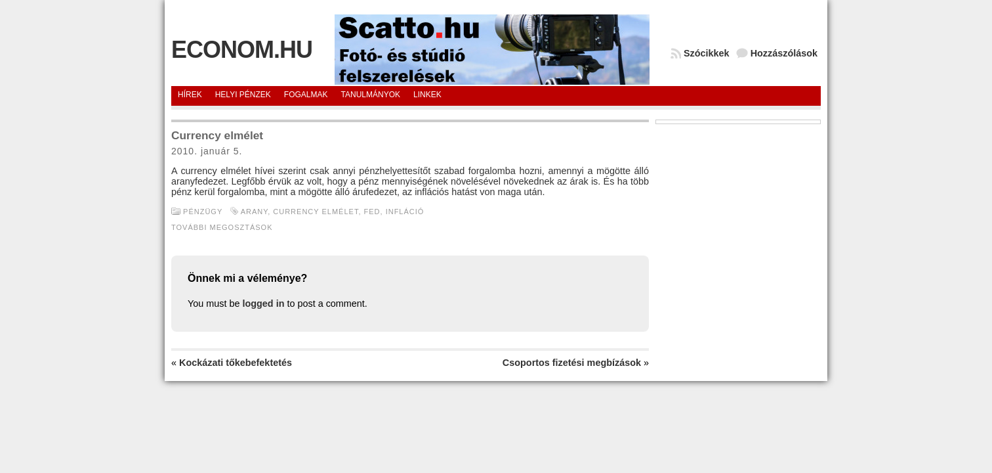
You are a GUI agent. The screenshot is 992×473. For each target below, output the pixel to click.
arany (254, 211)
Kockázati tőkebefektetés (235, 362)
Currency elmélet (315, 211)
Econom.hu (241, 49)
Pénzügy (202, 211)
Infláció (405, 211)
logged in (263, 303)
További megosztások (222, 227)
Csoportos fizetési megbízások (572, 362)
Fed (372, 211)
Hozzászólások (784, 53)
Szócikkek (707, 53)
